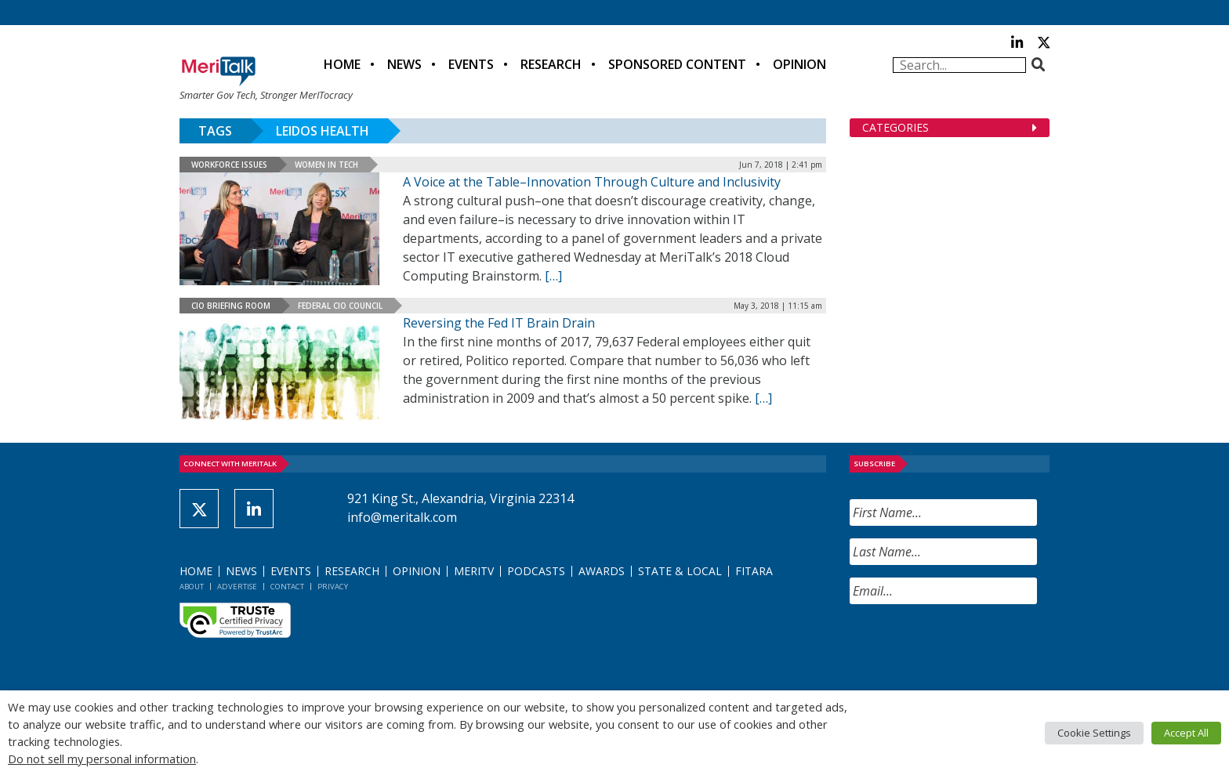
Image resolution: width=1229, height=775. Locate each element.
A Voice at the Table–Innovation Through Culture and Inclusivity (592, 181)
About (191, 586)
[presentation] (969, 647)
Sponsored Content (677, 64)
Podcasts (536, 570)
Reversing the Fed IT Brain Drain (499, 322)
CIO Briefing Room (230, 305)
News (404, 64)
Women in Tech (326, 164)
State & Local (680, 570)
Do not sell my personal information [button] (102, 758)
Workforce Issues (229, 164)
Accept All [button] (1186, 733)
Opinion (799, 64)
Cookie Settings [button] (1094, 733)
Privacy (332, 586)
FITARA (754, 570)
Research (551, 64)
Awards (601, 570)
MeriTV (474, 570)
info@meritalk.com (402, 517)
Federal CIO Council (340, 305)
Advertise (237, 586)
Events (471, 64)
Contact (287, 586)
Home (342, 64)
